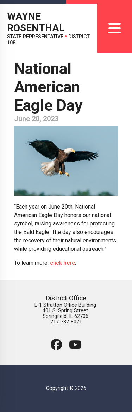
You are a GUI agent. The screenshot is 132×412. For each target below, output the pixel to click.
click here (62, 263)
